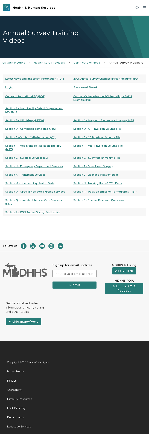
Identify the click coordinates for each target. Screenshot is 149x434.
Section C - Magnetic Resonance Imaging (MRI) (103, 120)
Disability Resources (19, 399)
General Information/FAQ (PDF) (25, 96)
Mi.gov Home (15, 371)
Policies (11, 380)
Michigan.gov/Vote (23, 321)
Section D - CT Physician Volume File (97, 128)
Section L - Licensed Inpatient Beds (96, 174)
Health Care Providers (49, 62)
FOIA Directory (16, 408)
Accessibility (14, 389)
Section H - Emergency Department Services (34, 166)
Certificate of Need (87, 62)
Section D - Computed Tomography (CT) (31, 128)
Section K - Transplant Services (25, 174)
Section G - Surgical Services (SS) (26, 157)
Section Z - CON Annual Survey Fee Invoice (32, 212)
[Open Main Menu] (144, 8)
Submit (74, 285)
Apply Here (124, 271)
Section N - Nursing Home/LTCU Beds (97, 183)
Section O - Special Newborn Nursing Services (35, 191)
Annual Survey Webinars (126, 62)
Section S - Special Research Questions (98, 200)
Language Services (19, 426)
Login (9, 87)
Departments (15, 417)
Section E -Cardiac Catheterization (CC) (30, 137)
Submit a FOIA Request (124, 288)
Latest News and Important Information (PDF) (34, 78)
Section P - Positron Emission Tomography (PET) (105, 191)
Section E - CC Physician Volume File (96, 137)
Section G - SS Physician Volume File (96, 157)
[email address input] (74, 273)
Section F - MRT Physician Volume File (98, 145)
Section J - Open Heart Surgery (93, 166)
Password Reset (85, 87)
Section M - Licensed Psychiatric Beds (29, 183)
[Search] (137, 8)
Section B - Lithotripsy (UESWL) (25, 120)
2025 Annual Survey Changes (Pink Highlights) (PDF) (106, 78)
